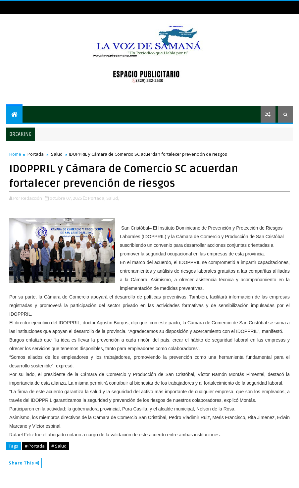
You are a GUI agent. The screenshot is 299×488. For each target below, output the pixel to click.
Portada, (96, 198)
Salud (57, 154)
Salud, (112, 198)
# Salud (59, 446)
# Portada (35, 446)
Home (15, 154)
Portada (35, 154)
